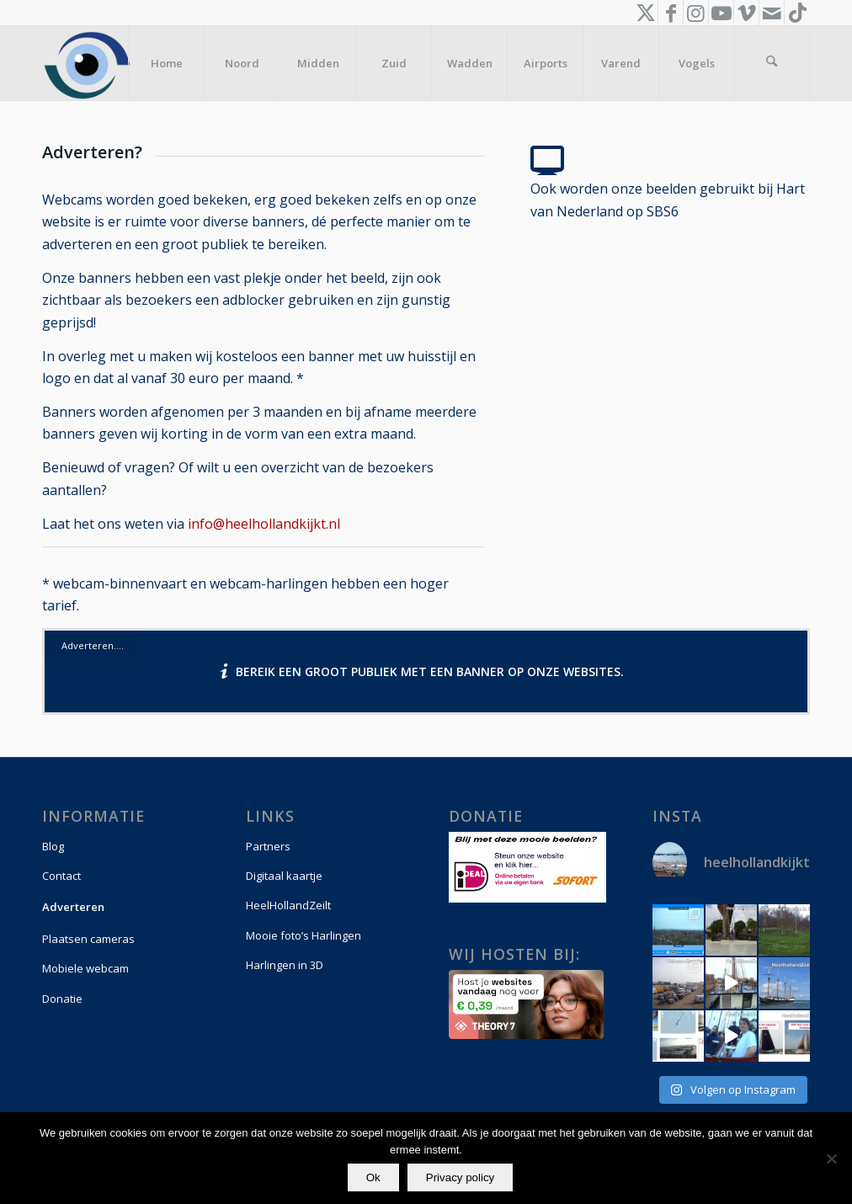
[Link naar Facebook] (670, 12)
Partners (268, 846)
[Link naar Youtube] (721, 12)
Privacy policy (460, 1177)
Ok (373, 1177)
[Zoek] (772, 63)
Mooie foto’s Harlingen (303, 935)
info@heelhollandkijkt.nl (267, 523)
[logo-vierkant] (87, 63)
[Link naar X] (645, 12)
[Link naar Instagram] (696, 12)
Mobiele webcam (85, 968)
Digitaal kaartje (284, 875)
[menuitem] (166, 63)
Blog (53, 846)
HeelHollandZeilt (288, 905)
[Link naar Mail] (771, 12)
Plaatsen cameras (88, 938)
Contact (61, 875)
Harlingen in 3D (284, 964)
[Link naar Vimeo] (746, 12)
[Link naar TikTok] (797, 12)
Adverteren (73, 906)
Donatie (62, 998)
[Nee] (831, 1158)
